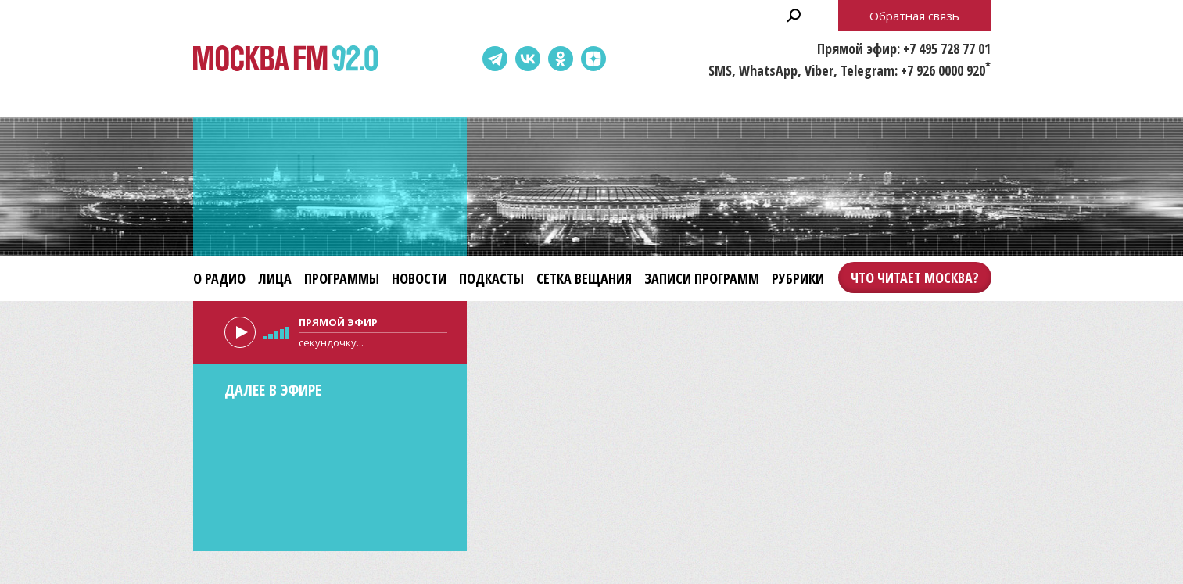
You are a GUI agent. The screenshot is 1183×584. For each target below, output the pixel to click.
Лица (275, 278)
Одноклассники (560, 58)
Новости (419, 278)
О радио (219, 278)
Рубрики (798, 278)
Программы (341, 278)
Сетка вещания (584, 278)
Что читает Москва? (915, 277)
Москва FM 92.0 (285, 59)
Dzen (593, 58)
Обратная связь (914, 15)
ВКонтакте (527, 58)
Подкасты (491, 278)
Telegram (494, 58)
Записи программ (701, 278)
